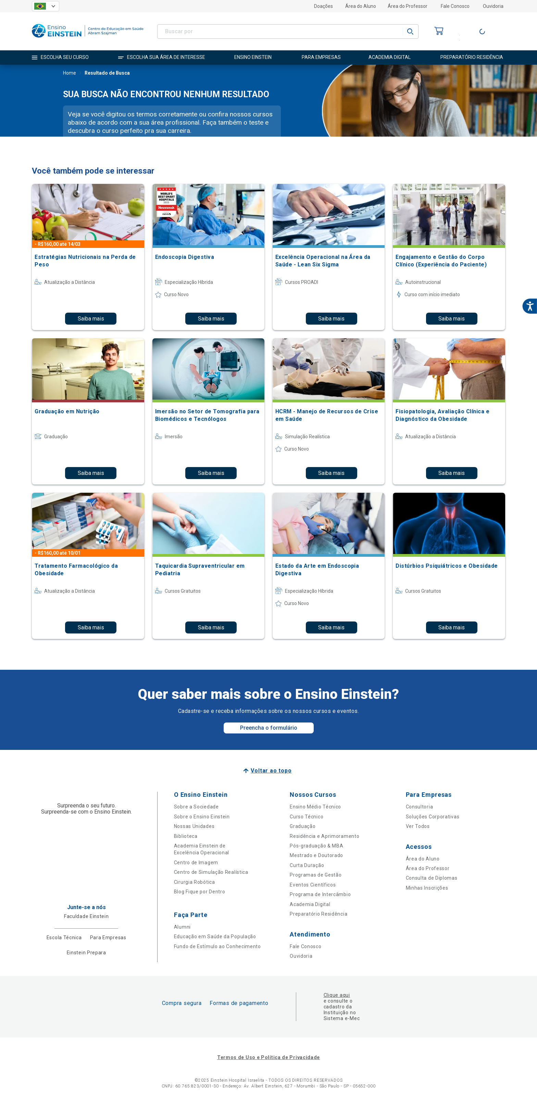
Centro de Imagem (196, 862)
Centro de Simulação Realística (211, 872)
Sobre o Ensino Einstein (202, 816)
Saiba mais (91, 318)
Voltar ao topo (271, 770)
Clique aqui (337, 995)
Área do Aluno (360, 6)
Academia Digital (310, 904)
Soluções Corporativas (433, 816)
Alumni (182, 927)
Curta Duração (307, 865)
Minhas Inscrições (427, 888)
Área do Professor (407, 6)
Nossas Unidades (194, 826)
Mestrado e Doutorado (316, 855)
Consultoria (419, 806)
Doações (323, 6)
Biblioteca (186, 836)
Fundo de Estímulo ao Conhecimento (217, 946)
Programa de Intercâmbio (320, 894)
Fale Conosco (455, 6)
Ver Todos (418, 826)
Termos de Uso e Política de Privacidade (268, 1057)
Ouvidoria (493, 6)
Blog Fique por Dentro (199, 891)
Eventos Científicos (313, 885)
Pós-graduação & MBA (316, 846)
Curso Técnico (306, 816)
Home (69, 73)
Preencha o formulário (268, 728)
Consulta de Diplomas (432, 878)
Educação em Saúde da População (215, 936)
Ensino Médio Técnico (315, 806)
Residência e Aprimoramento (324, 836)
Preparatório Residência (318, 914)
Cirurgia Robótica (194, 882)
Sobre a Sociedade (196, 806)
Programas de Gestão (315, 875)
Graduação (302, 826)
